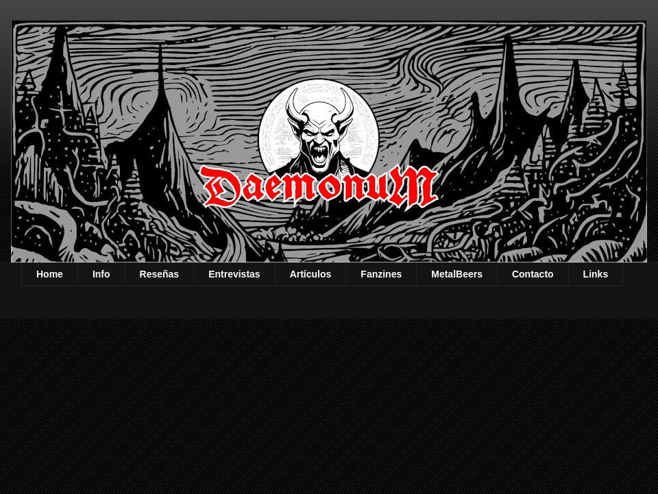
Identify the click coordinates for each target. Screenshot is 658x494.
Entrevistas (234, 274)
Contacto (533, 274)
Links (596, 274)
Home (49, 274)
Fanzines (381, 274)
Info (101, 274)
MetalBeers (457, 274)
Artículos (311, 274)
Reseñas (160, 274)
